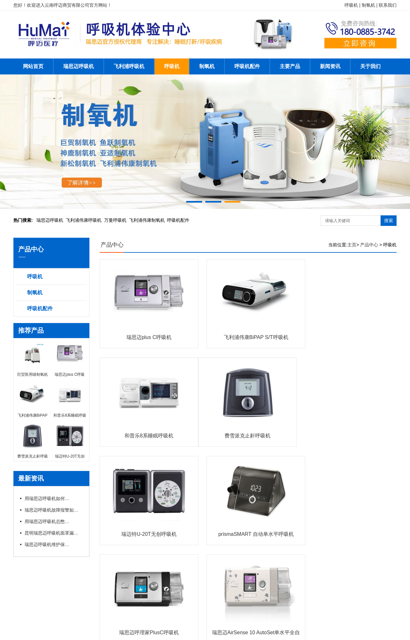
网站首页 (33, 66)
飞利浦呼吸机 (129, 66)
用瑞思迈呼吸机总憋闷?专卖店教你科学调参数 (47, 521)
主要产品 (290, 66)
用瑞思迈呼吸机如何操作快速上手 (47, 498)
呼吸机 (171, 66)
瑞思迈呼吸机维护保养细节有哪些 (47, 544)
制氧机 (207, 66)
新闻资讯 (330, 66)
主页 (351, 244)
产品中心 (112, 245)
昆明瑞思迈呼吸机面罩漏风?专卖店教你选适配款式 (53, 533)
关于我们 (370, 66)
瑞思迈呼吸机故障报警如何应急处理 (53, 510)
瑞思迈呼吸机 (78, 66)
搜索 (388, 220)
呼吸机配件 (247, 66)
